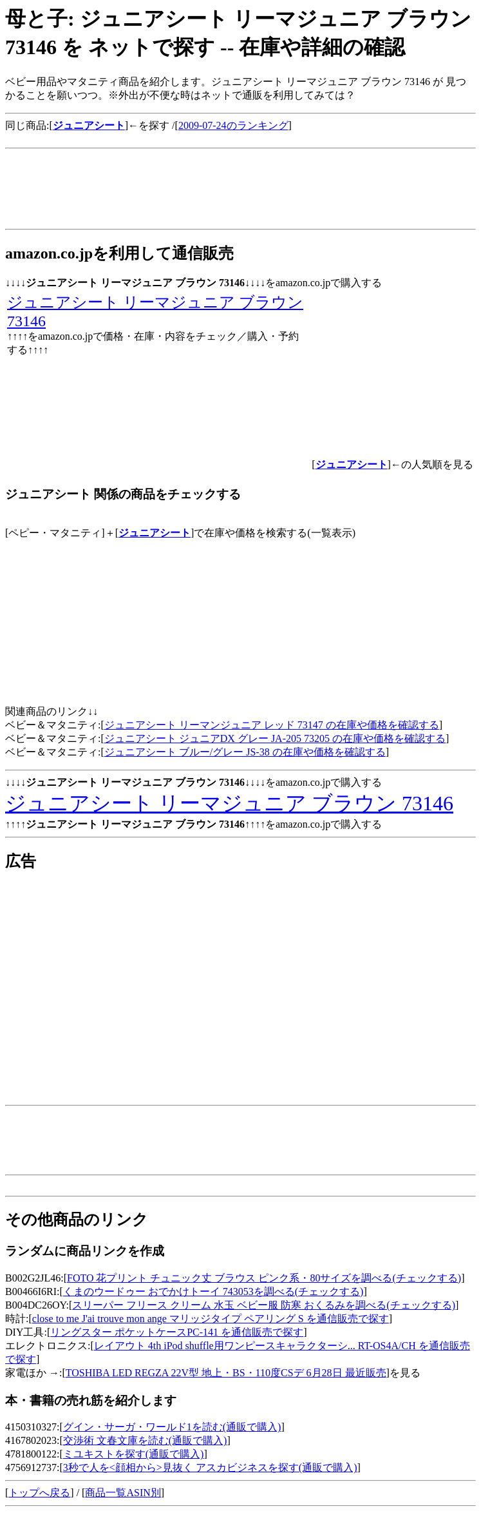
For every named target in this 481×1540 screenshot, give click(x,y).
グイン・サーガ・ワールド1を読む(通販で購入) (172, 1426)
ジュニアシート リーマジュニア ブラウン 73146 (229, 803)
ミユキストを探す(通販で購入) (133, 1453)
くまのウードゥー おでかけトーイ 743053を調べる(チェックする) (213, 1291)
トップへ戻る (39, 1492)
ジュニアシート (154, 532)
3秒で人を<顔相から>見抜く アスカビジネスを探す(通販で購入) (210, 1467)
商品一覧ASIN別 (122, 1492)
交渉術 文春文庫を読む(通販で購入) (145, 1440)
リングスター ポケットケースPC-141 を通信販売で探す (176, 1332)
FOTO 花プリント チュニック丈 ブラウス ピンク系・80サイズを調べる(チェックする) (264, 1277)
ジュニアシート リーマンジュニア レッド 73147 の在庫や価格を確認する (271, 724)
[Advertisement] (239, 137)
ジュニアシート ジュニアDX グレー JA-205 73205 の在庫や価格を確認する (275, 738)
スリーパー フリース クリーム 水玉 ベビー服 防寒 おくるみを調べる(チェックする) (263, 1305)
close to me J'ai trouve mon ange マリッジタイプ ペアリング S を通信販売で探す (210, 1318)
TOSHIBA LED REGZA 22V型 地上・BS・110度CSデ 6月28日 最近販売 (226, 1372)
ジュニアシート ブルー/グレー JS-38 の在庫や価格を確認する (245, 751)
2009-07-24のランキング (233, 125)
